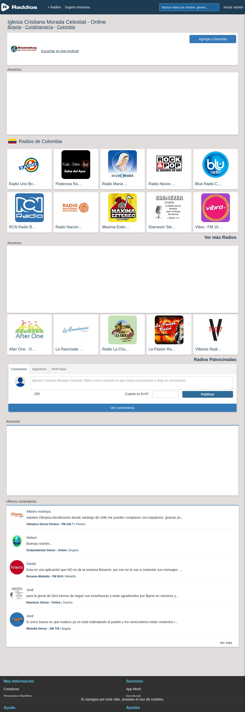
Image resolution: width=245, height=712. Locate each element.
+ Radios (54, 7)
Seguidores (39, 369)
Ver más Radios (220, 237)
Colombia (66, 27)
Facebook (133, 696)
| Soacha (50, 602)
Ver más (226, 643)
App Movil (133, 689)
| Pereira (56, 524)
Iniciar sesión (233, 7)
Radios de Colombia (40, 141)
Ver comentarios (122, 408)
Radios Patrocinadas (215, 359)
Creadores (11, 689)
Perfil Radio (59, 369)
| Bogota (52, 550)
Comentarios (19, 369)
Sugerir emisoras (77, 7)
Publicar (207, 394)
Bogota (14, 27)
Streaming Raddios (18, 696)
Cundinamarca (39, 27)
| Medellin (51, 576)
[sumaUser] (165, 394)
